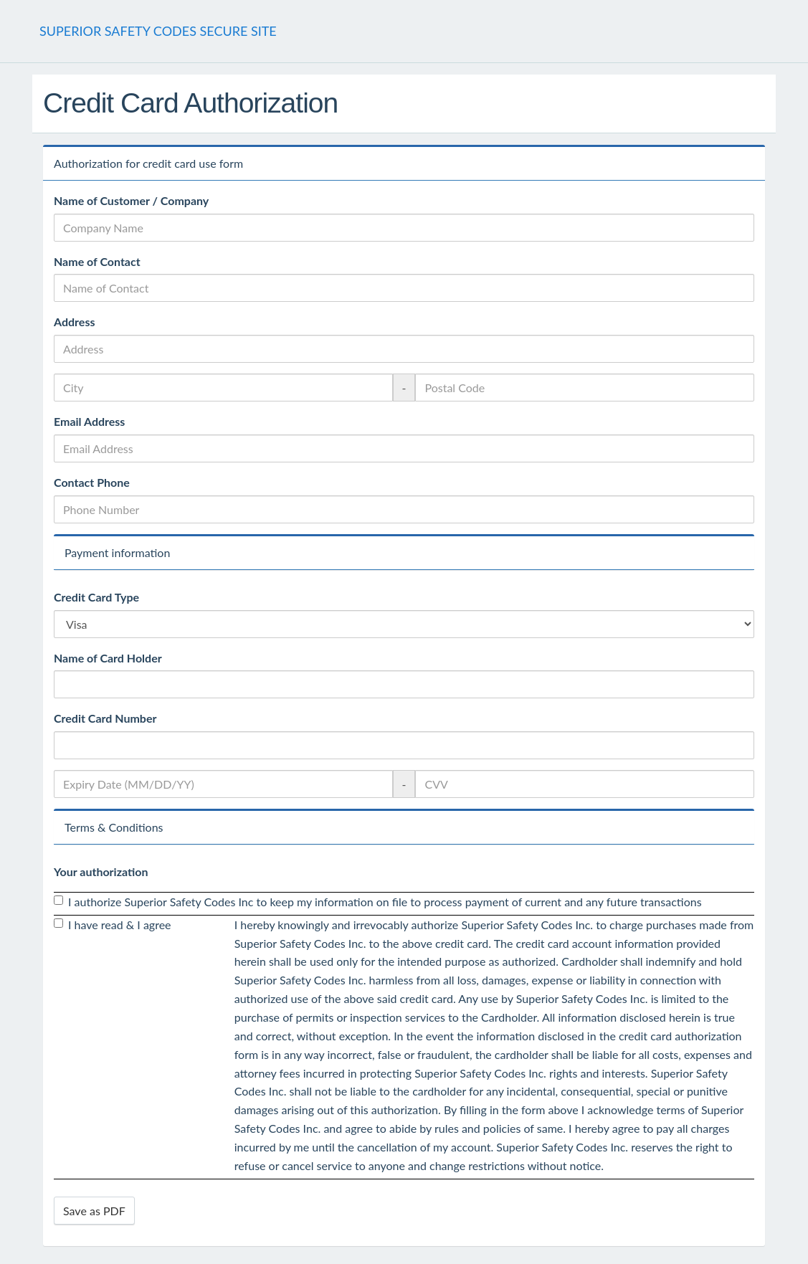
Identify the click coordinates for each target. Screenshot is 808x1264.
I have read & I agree (112, 924)
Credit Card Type (96, 597)
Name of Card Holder (108, 658)
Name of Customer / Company (131, 200)
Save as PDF (94, 1210)
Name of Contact (97, 261)
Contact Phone (92, 482)
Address (74, 321)
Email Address (89, 421)
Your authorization (101, 871)
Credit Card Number (105, 718)
